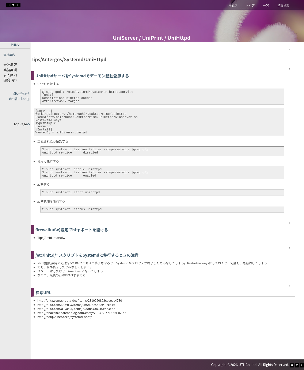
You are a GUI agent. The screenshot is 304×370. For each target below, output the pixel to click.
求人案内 (10, 74)
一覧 (266, 5)
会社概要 (10, 64)
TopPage (20, 123)
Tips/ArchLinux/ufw (51, 237)
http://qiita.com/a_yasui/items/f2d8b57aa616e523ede (76, 308)
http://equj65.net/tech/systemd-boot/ (64, 316)
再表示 (232, 5)
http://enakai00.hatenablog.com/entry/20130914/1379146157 (81, 312)
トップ (250, 5)
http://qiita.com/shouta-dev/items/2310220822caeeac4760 (79, 300)
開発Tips (10, 79)
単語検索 (283, 5)
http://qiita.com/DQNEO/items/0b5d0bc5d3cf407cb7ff (76, 304)
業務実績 (10, 69)
